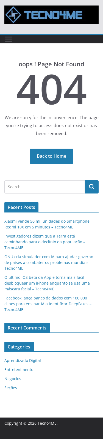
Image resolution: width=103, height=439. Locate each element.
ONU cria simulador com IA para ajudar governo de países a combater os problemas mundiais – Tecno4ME (48, 262)
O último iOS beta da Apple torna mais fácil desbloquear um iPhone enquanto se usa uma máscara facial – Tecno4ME (47, 283)
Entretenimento (18, 369)
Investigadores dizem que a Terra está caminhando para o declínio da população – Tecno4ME (44, 241)
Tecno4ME (47, 423)
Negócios (12, 378)
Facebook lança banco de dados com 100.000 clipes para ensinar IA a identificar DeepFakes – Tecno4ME (47, 303)
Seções (10, 387)
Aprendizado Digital (22, 360)
